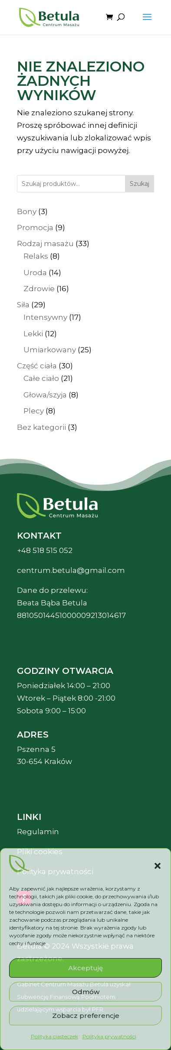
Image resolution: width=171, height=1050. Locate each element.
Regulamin (38, 831)
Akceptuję (85, 968)
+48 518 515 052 (44, 550)
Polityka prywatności (109, 1036)
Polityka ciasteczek (54, 1036)
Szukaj (139, 184)
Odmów (85, 992)
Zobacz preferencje (85, 1015)
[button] (157, 865)
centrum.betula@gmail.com (71, 570)
